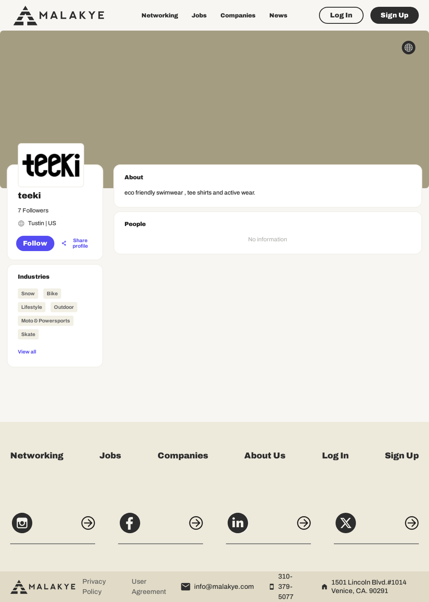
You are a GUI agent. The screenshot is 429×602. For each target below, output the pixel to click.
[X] (376, 527)
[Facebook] (160, 527)
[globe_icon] (408, 47)
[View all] (55, 351)
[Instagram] (52, 527)
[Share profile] (75, 243)
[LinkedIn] (268, 527)
